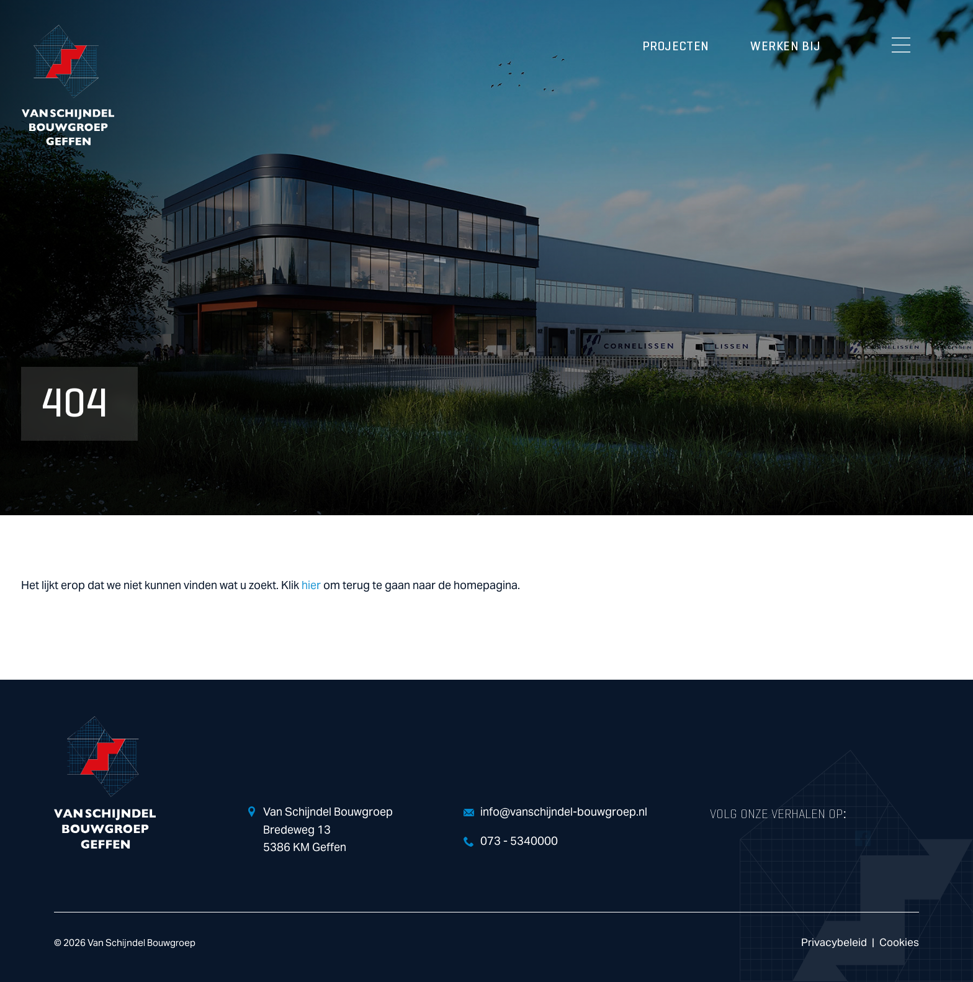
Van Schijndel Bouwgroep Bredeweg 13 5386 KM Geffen (328, 830)
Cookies (899, 942)
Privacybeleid (834, 942)
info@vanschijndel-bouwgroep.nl (563, 812)
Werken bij (785, 46)
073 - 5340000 (519, 841)
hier (311, 585)
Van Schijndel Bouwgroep (67, 85)
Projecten (675, 46)
